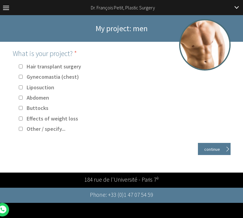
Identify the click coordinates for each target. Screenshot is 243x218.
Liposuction (40, 87)
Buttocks (37, 107)
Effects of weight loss (52, 118)
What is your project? (45, 53)
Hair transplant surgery (54, 66)
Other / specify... (46, 128)
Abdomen (38, 97)
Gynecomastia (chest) (53, 76)
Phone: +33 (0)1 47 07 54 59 (121, 195)
